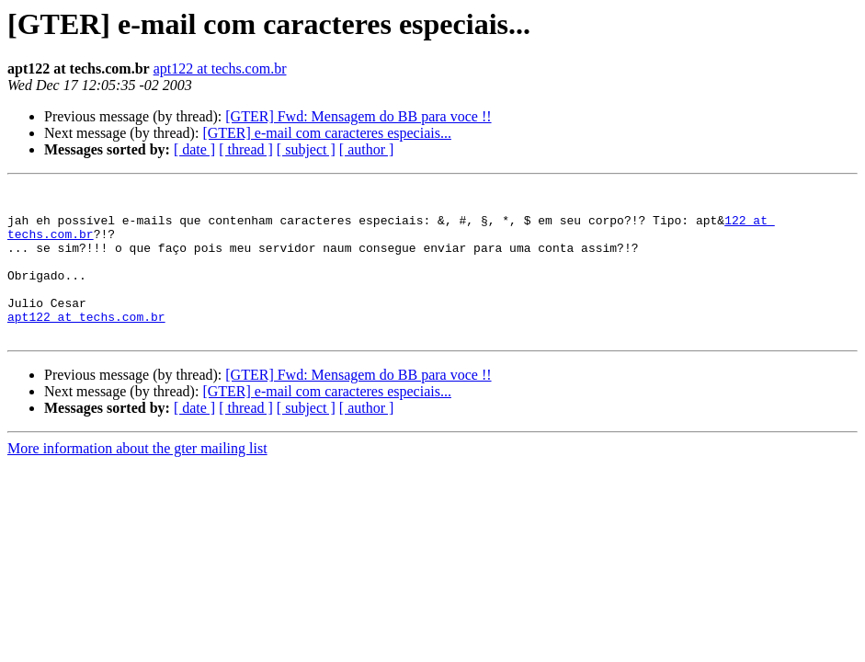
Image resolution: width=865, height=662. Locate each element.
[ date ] (194, 149)
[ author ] (366, 149)
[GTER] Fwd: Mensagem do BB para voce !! (358, 116)
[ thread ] (246, 149)
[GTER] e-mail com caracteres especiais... (326, 133)
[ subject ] (306, 149)
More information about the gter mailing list (137, 478)
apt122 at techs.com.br (220, 68)
